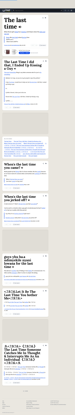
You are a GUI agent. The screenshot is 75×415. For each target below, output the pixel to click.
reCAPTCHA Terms (54, 403)
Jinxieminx (21, 184)
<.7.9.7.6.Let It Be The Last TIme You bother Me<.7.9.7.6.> (16, 309)
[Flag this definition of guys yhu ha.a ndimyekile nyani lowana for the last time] (46, 256)
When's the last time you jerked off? (33, 143)
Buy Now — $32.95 (24, 53)
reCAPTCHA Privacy (54, 401)
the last (24, 37)
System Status (29, 406)
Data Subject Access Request (32, 408)
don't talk (15, 37)
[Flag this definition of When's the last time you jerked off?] (46, 196)
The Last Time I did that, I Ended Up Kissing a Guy (15, 104)
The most (6, 72)
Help (3, 403)
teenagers (14, 273)
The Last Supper (32, 156)
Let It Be (11, 302)
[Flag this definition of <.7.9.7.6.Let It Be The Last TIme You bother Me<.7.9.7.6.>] (46, 291)
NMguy (28, 104)
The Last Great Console (19, 156)
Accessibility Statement (31, 401)
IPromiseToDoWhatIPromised (37, 309)
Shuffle (25, 391)
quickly (39, 172)
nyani (20, 276)
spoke (13, 181)
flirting (17, 172)
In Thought (41, 367)
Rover (8, 37)
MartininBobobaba (15, 45)
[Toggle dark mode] (68, 10)
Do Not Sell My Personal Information (58, 404)
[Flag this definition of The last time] (45, 18)
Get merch (42, 45)
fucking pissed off (19, 214)
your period (34, 204)
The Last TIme (18, 302)
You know (11, 82)
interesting (13, 72)
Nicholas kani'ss (33, 279)
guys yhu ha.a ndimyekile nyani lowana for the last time (16, 279)
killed (16, 32)
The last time (7, 45)
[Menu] (71, 10)
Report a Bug (29, 403)
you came (19, 179)
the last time (33, 82)
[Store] (65, 10)
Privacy (4, 404)
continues (37, 174)
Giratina (23, 32)
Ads (3, 401)
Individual (17, 369)
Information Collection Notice (32, 404)
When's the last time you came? (12, 143)
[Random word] (61, 10)
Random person (10, 218)
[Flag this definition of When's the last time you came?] (46, 163)
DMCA (3, 408)
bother (26, 302)
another (14, 271)
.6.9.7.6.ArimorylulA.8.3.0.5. (25, 379)
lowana (25, 276)
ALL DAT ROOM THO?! (26, 221)
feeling (30, 271)
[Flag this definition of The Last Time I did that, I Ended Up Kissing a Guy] (46, 61)
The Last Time (16, 97)
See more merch (34, 53)
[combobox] (37, 10)
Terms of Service (6, 406)
